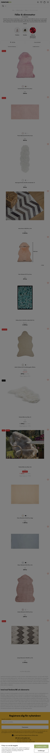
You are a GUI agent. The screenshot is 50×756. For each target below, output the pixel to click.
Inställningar (41, 750)
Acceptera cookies (41, 746)
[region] (25, 749)
